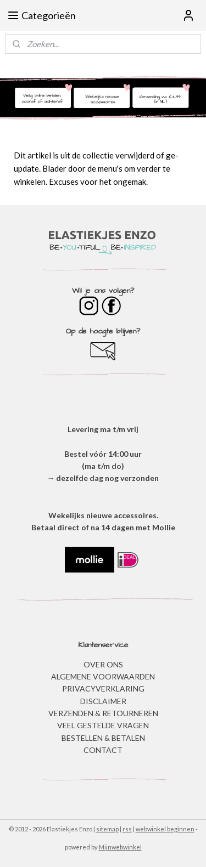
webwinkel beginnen (165, 828)
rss (127, 828)
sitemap (107, 828)
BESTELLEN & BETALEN (103, 738)
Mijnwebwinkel (120, 847)
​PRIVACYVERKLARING (103, 688)
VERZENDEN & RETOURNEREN (103, 713)
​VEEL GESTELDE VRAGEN (103, 725)
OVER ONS (103, 664)
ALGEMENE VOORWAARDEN (103, 676)
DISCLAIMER (103, 701)
